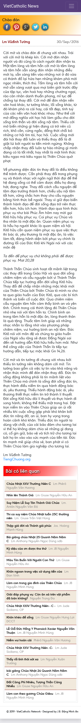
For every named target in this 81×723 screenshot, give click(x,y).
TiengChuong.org (16, 459)
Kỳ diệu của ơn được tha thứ (26, 549)
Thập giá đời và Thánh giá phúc (28, 526)
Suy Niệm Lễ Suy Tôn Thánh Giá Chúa (32, 503)
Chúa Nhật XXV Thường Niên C (28, 484)
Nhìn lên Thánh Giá (19, 495)
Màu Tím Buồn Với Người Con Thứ (30, 560)
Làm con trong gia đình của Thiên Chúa (34, 583)
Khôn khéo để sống (19, 617)
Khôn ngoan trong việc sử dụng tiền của (34, 571)
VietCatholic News (21, 6)
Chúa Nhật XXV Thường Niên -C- (29, 648)
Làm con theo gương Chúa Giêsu (29, 694)
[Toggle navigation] (71, 6)
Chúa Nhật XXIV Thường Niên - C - (30, 606)
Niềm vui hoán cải (19, 640)
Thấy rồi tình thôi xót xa (22, 659)
